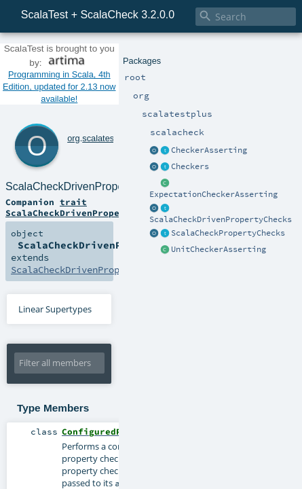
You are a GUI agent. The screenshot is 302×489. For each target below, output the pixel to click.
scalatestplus (89, 79)
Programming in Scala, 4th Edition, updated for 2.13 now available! (150, 57)
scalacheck (138, 79)
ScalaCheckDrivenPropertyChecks (157, 94)
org (55, 79)
